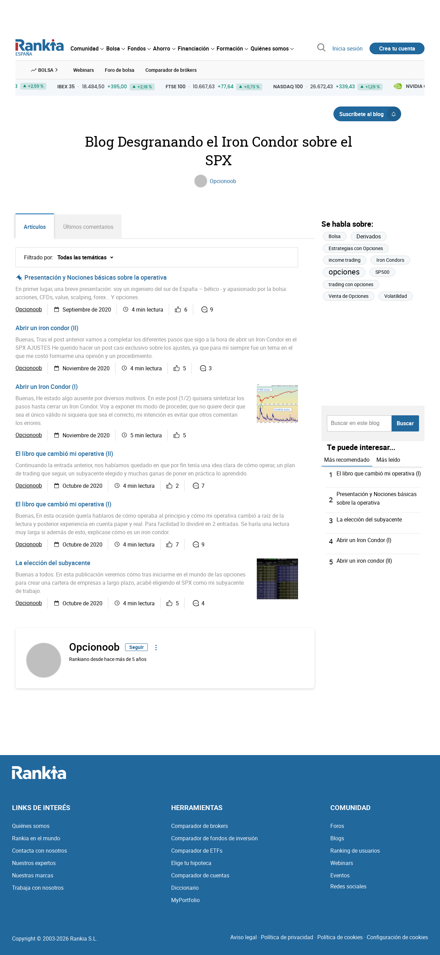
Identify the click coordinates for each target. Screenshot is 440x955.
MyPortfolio (185, 900)
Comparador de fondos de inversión (214, 838)
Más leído (388, 459)
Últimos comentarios (89, 227)
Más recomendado (347, 459)
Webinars (341, 863)
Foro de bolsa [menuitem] (119, 70)
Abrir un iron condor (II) (46, 328)
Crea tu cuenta (397, 48)
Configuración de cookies (397, 937)
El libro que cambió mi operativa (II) (64, 453)
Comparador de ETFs (196, 850)
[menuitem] (87, 48)
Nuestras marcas (32, 875)
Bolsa (335, 236)
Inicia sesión (347, 48)
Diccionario (185, 887)
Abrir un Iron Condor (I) (46, 386)
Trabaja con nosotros (38, 887)
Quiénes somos (31, 826)
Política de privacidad (287, 937)
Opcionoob (223, 181)
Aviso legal (243, 937)
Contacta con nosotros (39, 850)
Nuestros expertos (34, 863)
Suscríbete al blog (370, 114)
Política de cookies (340, 937)
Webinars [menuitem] (83, 70)
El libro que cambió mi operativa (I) (63, 504)
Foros (337, 826)
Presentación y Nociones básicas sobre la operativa (95, 277)
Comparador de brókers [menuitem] (171, 70)
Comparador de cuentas (200, 875)
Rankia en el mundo (36, 838)
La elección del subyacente (52, 563)
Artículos (35, 227)
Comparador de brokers (199, 826)
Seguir (136, 647)
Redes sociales (348, 886)
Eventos (340, 875)
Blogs (337, 838)
